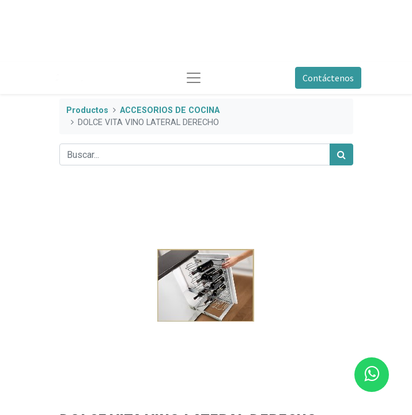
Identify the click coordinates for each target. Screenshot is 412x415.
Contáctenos (328, 78)
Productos (87, 110)
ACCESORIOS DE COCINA (170, 110)
